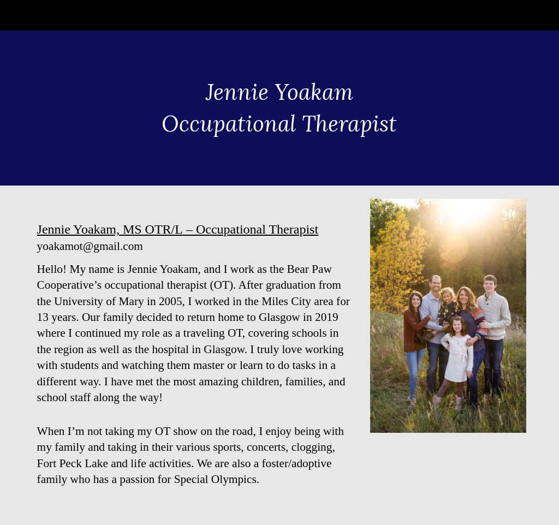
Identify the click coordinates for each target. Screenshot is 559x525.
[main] (279, 108)
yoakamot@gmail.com (90, 246)
